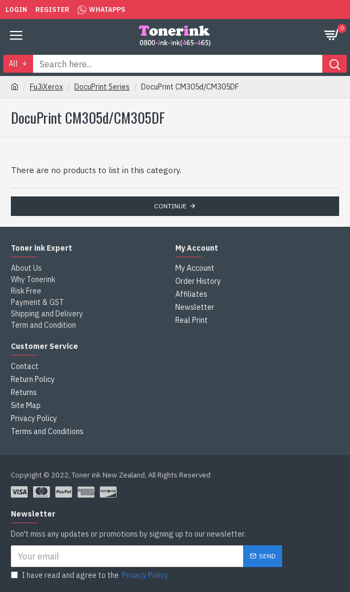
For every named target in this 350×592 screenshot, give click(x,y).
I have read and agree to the (90, 575)
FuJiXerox (46, 87)
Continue (170, 206)
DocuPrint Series (102, 87)
